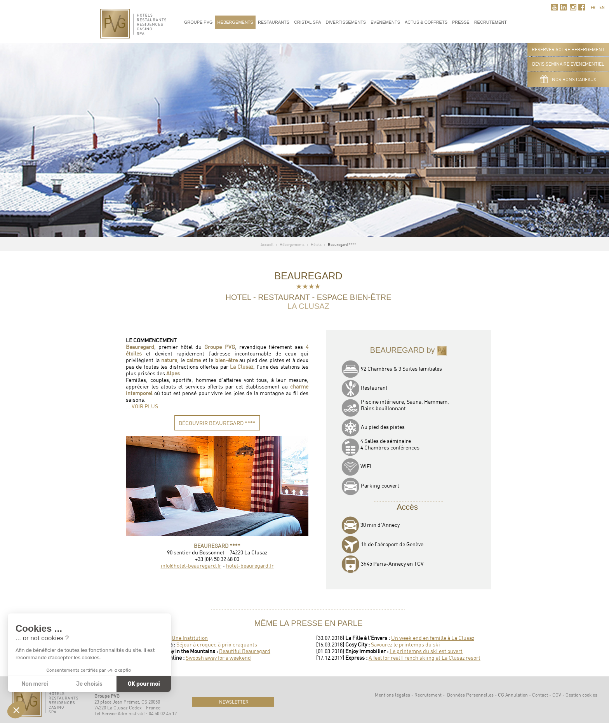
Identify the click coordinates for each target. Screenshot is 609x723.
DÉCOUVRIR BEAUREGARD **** (217, 423)
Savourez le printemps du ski (405, 644)
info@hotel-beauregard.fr (191, 565)
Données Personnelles (470, 695)
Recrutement (428, 695)
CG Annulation (513, 695)
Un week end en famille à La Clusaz (432, 637)
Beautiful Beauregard (244, 651)
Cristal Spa (307, 22)
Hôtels (316, 244)
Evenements (385, 22)
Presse (461, 22)
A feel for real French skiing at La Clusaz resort (424, 657)
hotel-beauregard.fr (250, 565)
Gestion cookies (581, 695)
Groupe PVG (198, 22)
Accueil (267, 244)
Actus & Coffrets (426, 22)
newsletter (233, 702)
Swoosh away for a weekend (218, 657)
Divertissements (345, 22)
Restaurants (273, 22)
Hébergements (235, 22)
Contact (540, 695)
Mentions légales (392, 695)
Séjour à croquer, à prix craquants (216, 644)
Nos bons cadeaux (568, 79)
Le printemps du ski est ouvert (426, 651)
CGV (556, 695)
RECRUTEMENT (490, 22)
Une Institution (190, 637)
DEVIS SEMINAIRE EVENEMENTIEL (568, 64)
